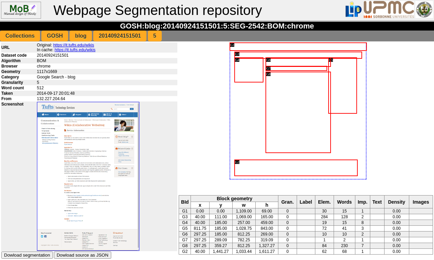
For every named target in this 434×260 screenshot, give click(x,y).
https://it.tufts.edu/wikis (73, 45)
